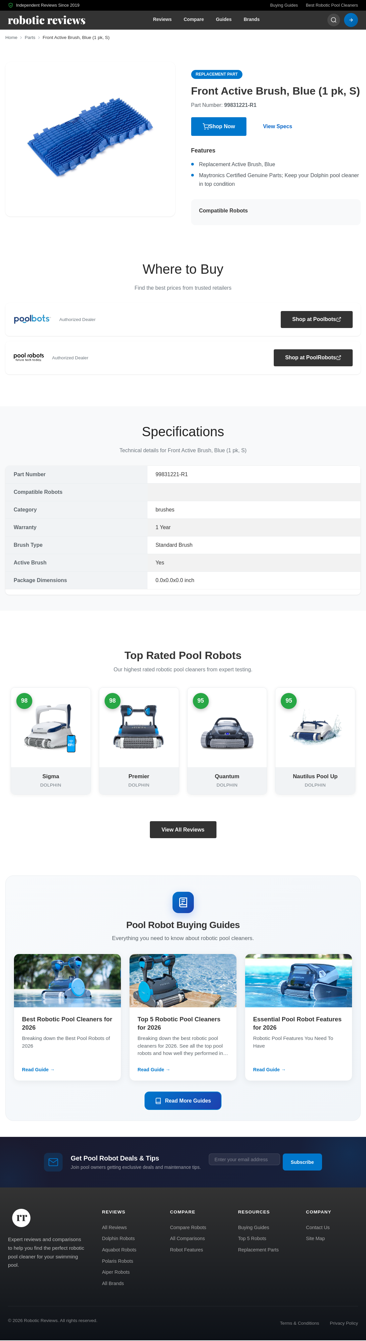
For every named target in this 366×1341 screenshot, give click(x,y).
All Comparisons (187, 1239)
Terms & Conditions (299, 1323)
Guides (223, 19)
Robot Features (186, 1250)
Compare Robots (188, 1227)
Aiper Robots (116, 1272)
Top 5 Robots (252, 1239)
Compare (193, 19)
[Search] (333, 20)
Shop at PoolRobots (313, 357)
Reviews (162, 19)
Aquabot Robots (119, 1250)
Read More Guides (183, 1101)
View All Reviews (183, 830)
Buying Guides (284, 5)
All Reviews (114, 1227)
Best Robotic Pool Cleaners (332, 5)
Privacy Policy (344, 1323)
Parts (30, 37)
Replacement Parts (258, 1250)
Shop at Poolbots (316, 319)
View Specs (277, 126)
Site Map (315, 1239)
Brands (252, 19)
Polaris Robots (117, 1261)
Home (11, 37)
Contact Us (318, 1227)
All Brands (113, 1283)
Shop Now (218, 126)
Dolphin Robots (118, 1239)
